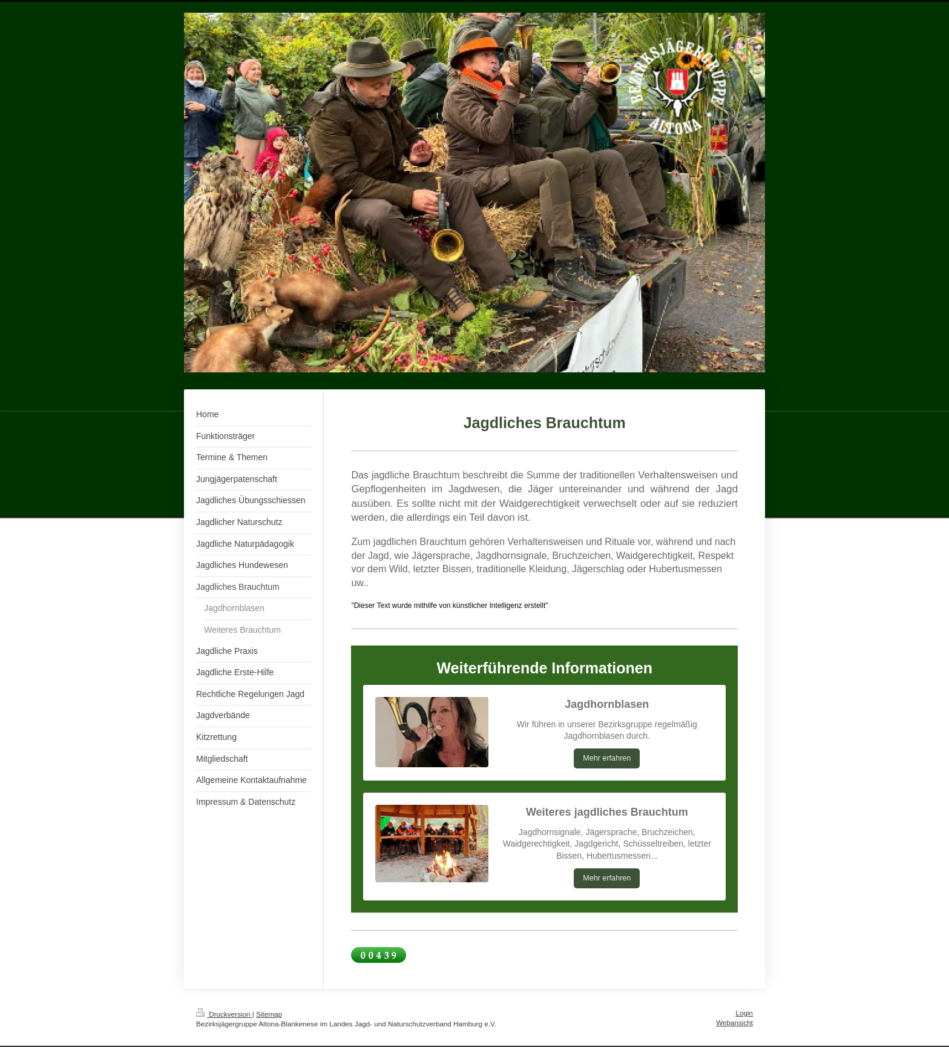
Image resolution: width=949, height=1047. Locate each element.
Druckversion (224, 1014)
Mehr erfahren (607, 758)
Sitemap (269, 1014)
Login (744, 1013)
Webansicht (734, 1022)
